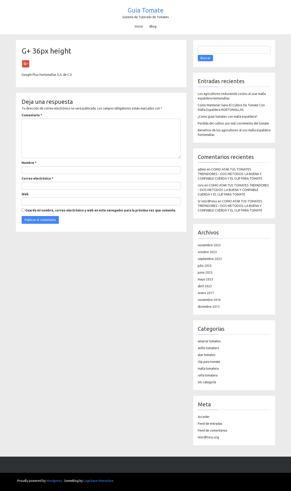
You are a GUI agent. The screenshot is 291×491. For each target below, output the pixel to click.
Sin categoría (207, 382)
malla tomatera (208, 368)
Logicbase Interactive (98, 481)
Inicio (139, 26)
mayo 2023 (205, 279)
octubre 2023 (207, 252)
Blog (152, 26)
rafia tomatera (208, 375)
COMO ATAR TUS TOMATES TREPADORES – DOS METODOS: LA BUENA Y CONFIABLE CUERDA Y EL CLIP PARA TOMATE (230, 174)
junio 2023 (205, 272)
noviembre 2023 (209, 245)
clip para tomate (209, 362)
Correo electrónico (37, 178)
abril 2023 (205, 286)
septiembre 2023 (210, 259)
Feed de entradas (210, 423)
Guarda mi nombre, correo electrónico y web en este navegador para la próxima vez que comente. (100, 210)
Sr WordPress (207, 201)
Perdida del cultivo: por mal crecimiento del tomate (233, 123)
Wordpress (54, 481)
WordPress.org (208, 437)
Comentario (32, 115)
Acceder (204, 417)
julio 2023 (205, 265)
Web (25, 194)
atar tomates (207, 355)
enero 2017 (206, 293)
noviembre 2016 (209, 300)
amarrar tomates (209, 341)
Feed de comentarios (212, 430)
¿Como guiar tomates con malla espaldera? (227, 116)
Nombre (29, 163)
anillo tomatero (208, 348)
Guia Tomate (145, 10)
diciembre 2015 (209, 306)
